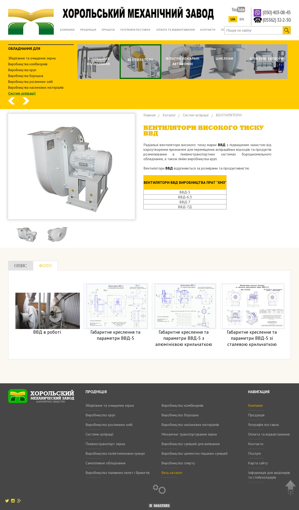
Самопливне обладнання (105, 463)
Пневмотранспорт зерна (105, 443)
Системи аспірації (99, 434)
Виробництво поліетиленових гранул (115, 453)
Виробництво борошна (180, 415)
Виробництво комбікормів (182, 405)
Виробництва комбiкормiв (27, 64)
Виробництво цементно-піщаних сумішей (194, 453)
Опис (20, 265)
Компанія (255, 405)
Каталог (169, 115)
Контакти (255, 443)
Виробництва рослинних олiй (30, 81)
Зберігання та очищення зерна (109, 405)
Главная (149, 115)
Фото (45, 265)
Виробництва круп (22, 70)
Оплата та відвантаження (269, 434)
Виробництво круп (100, 415)
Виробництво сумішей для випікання (190, 443)
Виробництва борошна (25, 76)
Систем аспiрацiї (22, 93)
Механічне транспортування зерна (189, 434)
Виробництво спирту (178, 463)
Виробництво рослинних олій (108, 424)
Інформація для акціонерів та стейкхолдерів (269, 475)
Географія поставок (263, 424)
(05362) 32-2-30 (276, 19)
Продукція (256, 415)
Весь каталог (171, 472)
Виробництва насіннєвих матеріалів (36, 87)
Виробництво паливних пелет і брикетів (117, 472)
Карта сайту (258, 463)
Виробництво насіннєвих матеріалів (190, 424)
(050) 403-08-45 (276, 12)
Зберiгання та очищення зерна (32, 58)
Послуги (254, 453)
